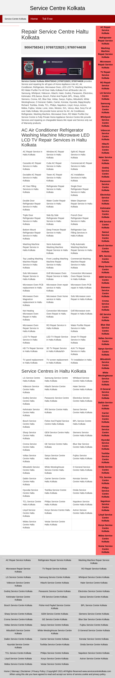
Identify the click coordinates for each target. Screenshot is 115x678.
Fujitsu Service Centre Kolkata (94, 625)
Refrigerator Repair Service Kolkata (105, 40)
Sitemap (15, 671)
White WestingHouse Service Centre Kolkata (105, 378)
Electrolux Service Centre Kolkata (94, 591)
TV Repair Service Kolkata (105, 75)
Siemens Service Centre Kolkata (94, 614)
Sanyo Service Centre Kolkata (105, 352)
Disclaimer (25, 671)
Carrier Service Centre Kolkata (54, 639)
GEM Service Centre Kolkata (105, 280)
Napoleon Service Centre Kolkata (93, 653)
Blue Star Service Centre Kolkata (94, 619)
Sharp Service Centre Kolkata (105, 269)
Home (34, 18)
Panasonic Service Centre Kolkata (55, 591)
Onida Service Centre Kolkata (105, 470)
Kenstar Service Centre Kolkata (94, 639)
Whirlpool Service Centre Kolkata (93, 577)
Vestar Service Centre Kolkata (105, 549)
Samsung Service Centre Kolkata (54, 577)
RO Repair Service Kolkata (105, 85)
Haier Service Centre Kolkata (105, 160)
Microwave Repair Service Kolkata (105, 64)
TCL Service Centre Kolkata (105, 480)
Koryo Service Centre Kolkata (105, 528)
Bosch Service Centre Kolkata (105, 248)
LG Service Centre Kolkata (105, 96)
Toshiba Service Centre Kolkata (54, 644)
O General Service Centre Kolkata (94, 630)
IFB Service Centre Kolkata (105, 224)
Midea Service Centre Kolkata (105, 538)
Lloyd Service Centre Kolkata (105, 518)
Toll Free (47, 18)
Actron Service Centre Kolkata (94, 658)
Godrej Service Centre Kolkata (18, 591)
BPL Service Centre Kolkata (105, 259)
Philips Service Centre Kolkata (55, 653)
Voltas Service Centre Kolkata (105, 341)
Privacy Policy (38, 671)
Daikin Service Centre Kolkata (105, 405)
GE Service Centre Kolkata (105, 317)
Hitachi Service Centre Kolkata (54, 583)
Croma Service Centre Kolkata (18, 619)
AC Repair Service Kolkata (105, 30)
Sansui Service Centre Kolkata (94, 597)
